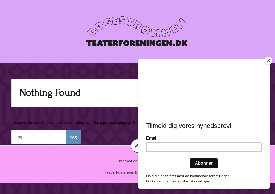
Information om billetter (138, 160)
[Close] (268, 61)
